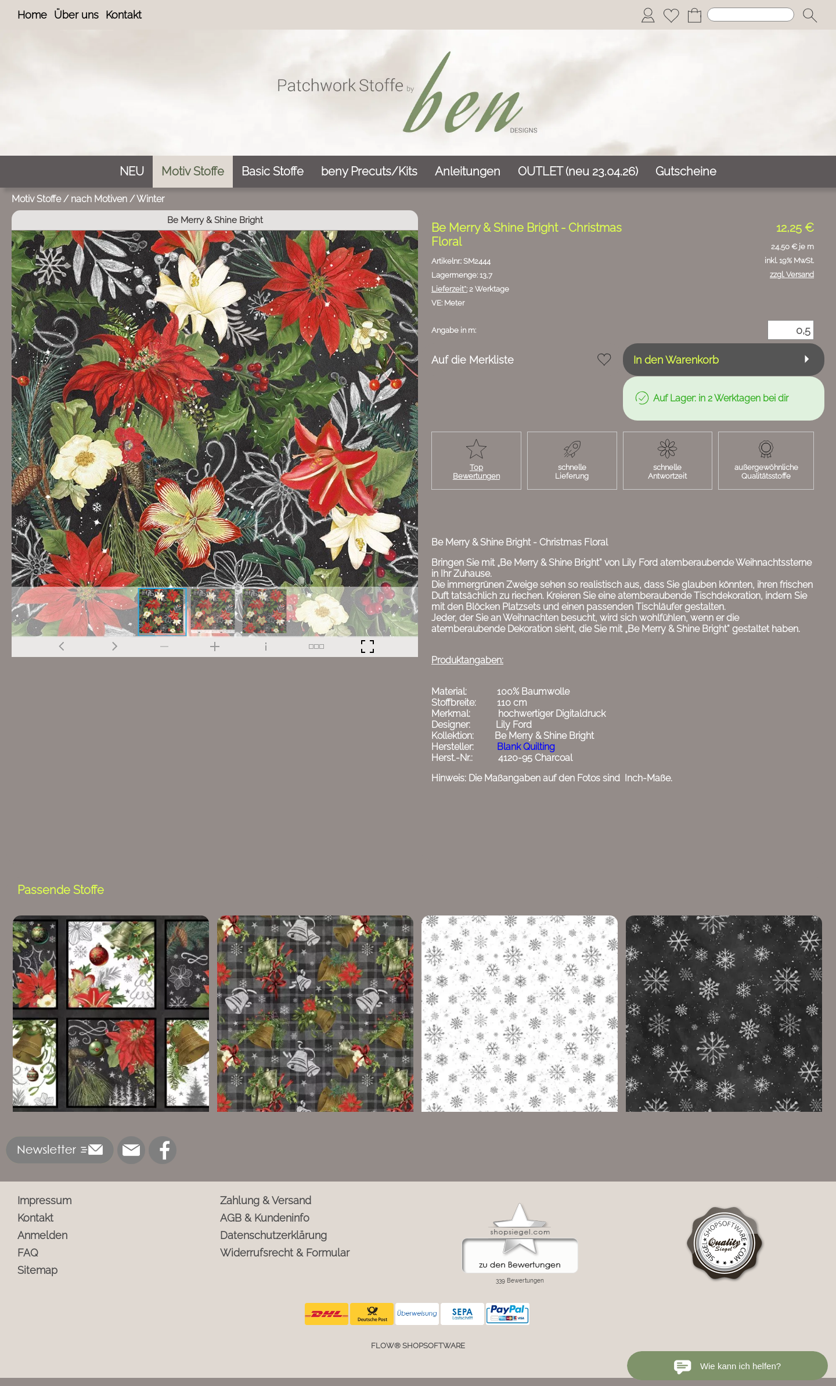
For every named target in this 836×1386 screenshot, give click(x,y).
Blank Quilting (526, 746)
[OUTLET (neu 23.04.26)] (578, 172)
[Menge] (790, 330)
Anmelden (42, 1235)
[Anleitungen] (467, 172)
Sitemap (37, 1270)
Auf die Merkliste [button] (472, 360)
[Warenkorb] (694, 15)
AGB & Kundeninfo (264, 1218)
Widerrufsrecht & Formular (284, 1253)
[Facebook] (162, 1150)
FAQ (27, 1253)
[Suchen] (750, 14)
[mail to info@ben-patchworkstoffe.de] (131, 1150)
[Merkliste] (671, 15)
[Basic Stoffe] (272, 172)
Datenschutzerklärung (273, 1235)
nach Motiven (99, 198)
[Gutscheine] (686, 172)
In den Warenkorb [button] (676, 360)
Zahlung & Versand (265, 1200)
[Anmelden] (648, 15)
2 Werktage (470, 289)
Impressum (44, 1200)
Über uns (76, 15)
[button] (810, 15)
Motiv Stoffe (36, 198)
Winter (150, 198)
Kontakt (124, 15)
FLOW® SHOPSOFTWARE (418, 1345)
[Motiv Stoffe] (193, 172)
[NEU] (132, 172)
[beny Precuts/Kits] (369, 172)
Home (32, 15)
